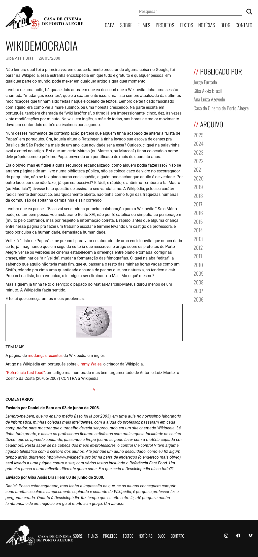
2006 (199, 299)
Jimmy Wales (89, 363)
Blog (225, 24)
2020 (199, 178)
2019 (198, 186)
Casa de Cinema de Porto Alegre (221, 108)
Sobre (126, 24)
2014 (198, 230)
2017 (198, 204)
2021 (198, 169)
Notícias (206, 24)
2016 (198, 212)
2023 (199, 152)
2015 (198, 221)
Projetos (165, 24)
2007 (198, 290)
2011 (198, 255)
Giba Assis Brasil (21, 58)
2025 (199, 134)
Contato (244, 24)
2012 (198, 247)
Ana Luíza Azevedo (209, 99)
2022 (199, 160)
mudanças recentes (45, 355)
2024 (199, 143)
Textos (186, 24)
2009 (199, 273)
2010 (198, 264)
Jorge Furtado (205, 82)
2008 (199, 282)
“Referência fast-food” (25, 372)
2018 (198, 195)
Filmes (144, 24)
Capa (110, 24)
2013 (198, 238)
